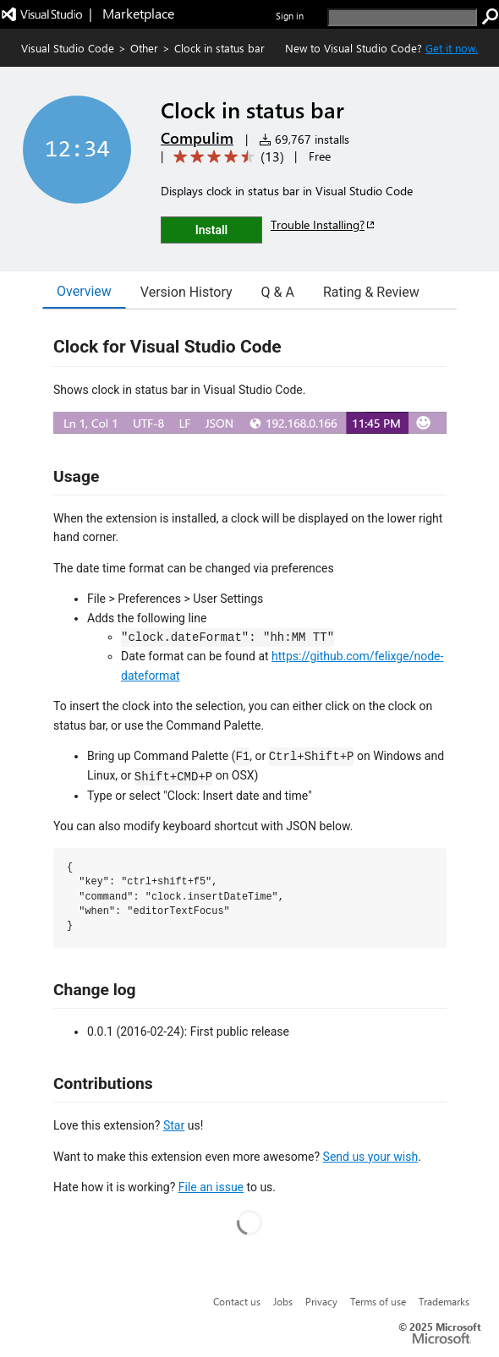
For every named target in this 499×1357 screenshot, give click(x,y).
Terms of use (378, 1301)
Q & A (277, 292)
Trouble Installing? (323, 224)
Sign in (290, 15)
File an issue (211, 1187)
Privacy (321, 1301)
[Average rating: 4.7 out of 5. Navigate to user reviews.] (226, 157)
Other (144, 48)
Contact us (236, 1301)
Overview (84, 291)
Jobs (283, 1301)
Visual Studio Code (67, 48)
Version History (186, 292)
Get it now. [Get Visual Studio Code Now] (451, 48)
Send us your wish (371, 1156)
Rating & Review (371, 292)
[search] (402, 17)
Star (173, 1125)
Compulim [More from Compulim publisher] (197, 138)
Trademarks (444, 1301)
